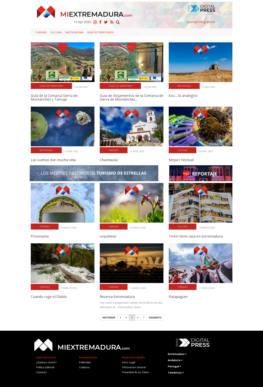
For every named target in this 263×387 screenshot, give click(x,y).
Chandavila (109, 159)
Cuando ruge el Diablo (49, 296)
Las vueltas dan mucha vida (53, 159)
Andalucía (175, 360)
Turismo (41, 32)
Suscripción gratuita (201, 22)
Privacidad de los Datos (135, 372)
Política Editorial (45, 367)
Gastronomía (74, 32)
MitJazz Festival (181, 159)
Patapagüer (178, 296)
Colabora (84, 367)
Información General (134, 367)
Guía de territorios (100, 32)
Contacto (41, 372)
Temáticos (176, 372)
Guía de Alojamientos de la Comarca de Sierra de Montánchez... (131, 97)
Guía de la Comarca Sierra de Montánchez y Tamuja (54, 97)
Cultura (56, 32)
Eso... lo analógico (183, 95)
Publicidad (85, 362)
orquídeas (108, 236)
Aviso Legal (128, 362)
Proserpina (40, 236)
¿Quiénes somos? (46, 362)
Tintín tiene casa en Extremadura (196, 236)
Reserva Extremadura (117, 296)
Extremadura (177, 354)
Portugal (174, 366)
